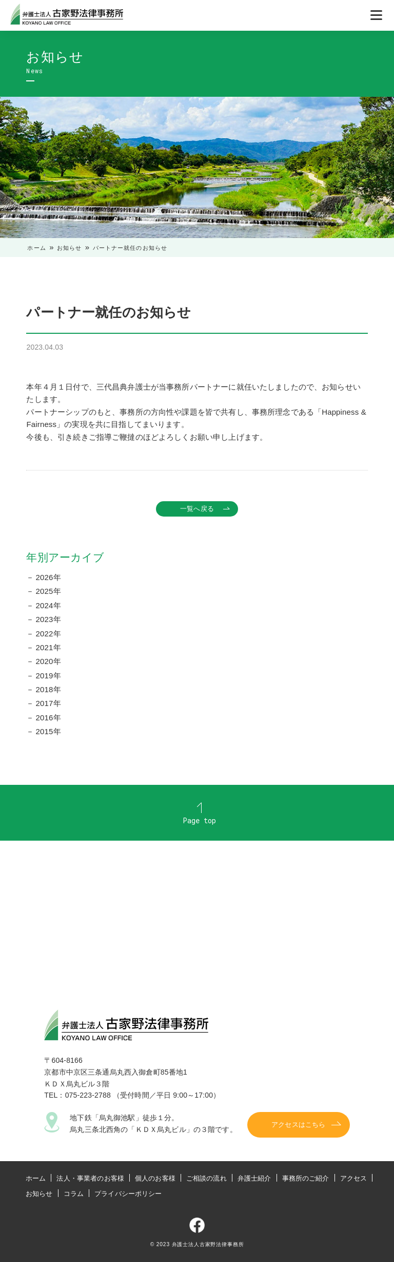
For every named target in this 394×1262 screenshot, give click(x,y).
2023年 (48, 619)
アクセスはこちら (298, 1125)
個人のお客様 (155, 1178)
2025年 (48, 591)
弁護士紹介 (254, 1178)
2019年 (48, 675)
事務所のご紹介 (305, 1178)
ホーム (36, 248)
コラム (74, 1193)
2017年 (48, 703)
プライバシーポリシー (128, 1193)
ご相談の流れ (206, 1178)
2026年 (48, 577)
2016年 (48, 717)
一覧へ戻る (197, 508)
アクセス (353, 1178)
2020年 (48, 661)
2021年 (48, 647)
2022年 (48, 633)
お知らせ (69, 248)
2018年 (48, 689)
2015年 (48, 731)
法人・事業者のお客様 (90, 1178)
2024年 (48, 605)
